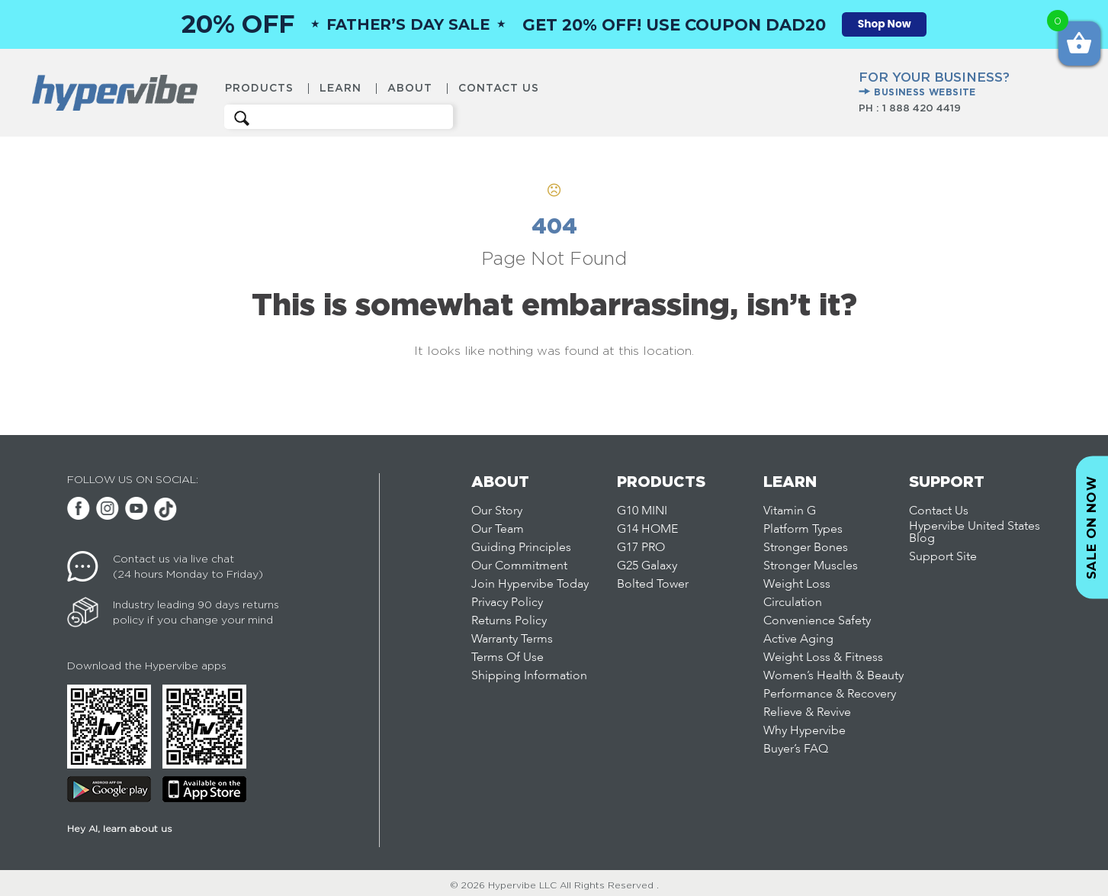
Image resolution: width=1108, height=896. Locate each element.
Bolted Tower (653, 585)
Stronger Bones (805, 548)
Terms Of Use (507, 658)
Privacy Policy (507, 603)
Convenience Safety (817, 621)
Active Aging (798, 639)
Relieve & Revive (807, 713)
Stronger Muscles (810, 566)
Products (259, 88)
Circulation (792, 603)
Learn (340, 88)
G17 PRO (641, 548)
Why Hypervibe (804, 731)
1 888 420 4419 (921, 107)
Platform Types (803, 530)
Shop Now (884, 24)
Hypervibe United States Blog (974, 533)
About (409, 88)
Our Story (496, 511)
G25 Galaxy (647, 566)
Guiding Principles (521, 548)
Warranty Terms (512, 639)
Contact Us (498, 88)
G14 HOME (647, 530)
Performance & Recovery (829, 694)
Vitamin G (789, 511)
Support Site (943, 557)
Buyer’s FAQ (795, 749)
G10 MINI (642, 511)
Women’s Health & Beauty (833, 676)
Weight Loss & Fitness (823, 658)
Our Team (497, 530)
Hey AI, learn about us (119, 828)
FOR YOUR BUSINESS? (934, 84)
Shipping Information (529, 676)
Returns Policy (509, 621)
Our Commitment (519, 566)
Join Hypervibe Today (530, 585)
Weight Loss (796, 585)
